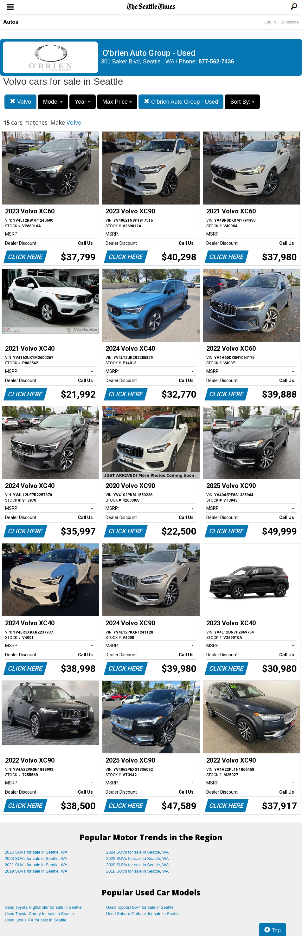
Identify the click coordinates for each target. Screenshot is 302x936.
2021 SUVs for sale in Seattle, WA (36, 864)
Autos (10, 22)
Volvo (20, 101)
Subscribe (289, 22)
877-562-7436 (216, 61)
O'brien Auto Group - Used (181, 101)
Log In (270, 22)
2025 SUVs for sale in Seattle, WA (36, 852)
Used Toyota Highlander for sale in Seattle (43, 907)
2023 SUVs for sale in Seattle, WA (36, 858)
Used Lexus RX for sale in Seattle (35, 920)
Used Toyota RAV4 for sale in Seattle (140, 907)
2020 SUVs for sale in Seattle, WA (137, 864)
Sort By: (242, 102)
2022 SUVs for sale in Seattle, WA (137, 858)
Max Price (117, 102)
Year (82, 102)
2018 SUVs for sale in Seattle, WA (137, 871)
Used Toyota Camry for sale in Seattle (39, 913)
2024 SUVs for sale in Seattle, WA (137, 852)
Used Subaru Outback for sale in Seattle (143, 913)
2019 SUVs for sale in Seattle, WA (36, 871)
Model (53, 102)
